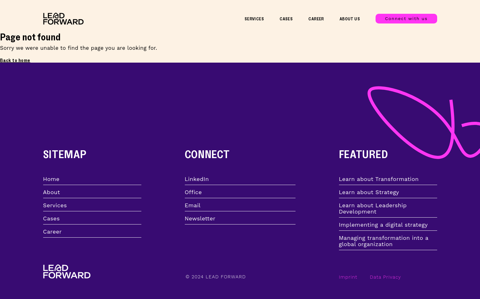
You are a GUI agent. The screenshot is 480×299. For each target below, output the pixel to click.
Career (316, 19)
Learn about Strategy (369, 192)
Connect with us (406, 18)
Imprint (348, 277)
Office (193, 192)
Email (193, 205)
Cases (286, 19)
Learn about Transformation (379, 179)
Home (51, 179)
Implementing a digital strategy (383, 225)
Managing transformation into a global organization (383, 241)
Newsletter (200, 218)
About (51, 192)
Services (254, 19)
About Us (350, 19)
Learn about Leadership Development (373, 208)
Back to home (15, 61)
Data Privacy (385, 277)
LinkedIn (197, 179)
